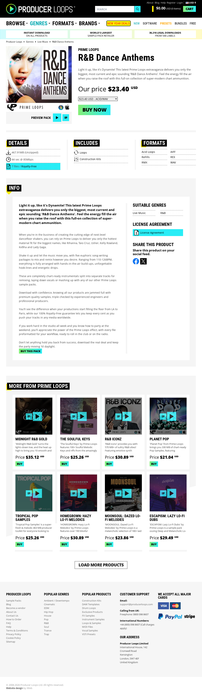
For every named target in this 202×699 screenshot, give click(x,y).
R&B (163, 213)
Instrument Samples (93, 619)
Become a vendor (15, 608)
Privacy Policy (13, 634)
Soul (46, 626)
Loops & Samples (91, 623)
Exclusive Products (92, 612)
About (150, 2)
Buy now (94, 109)
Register (171, 2)
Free (193, 23)
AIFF (172, 152)
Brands (88, 23)
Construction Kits (91, 600)
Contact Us (12, 615)
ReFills (146, 157)
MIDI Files (87, 626)
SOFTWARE (150, 23)
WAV (173, 162)
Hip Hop (48, 612)
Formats (63, 23)
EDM (46, 608)
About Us (11, 612)
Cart (189, 9)
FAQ (8, 623)
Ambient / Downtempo (56, 600)
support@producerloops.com (136, 604)
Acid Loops (148, 152)
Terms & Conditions (17, 630)
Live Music (139, 213)
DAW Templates (91, 604)
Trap (46, 634)
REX (172, 157)
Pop (46, 619)
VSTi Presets (88, 634)
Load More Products (101, 565)
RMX (144, 162)
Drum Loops (89, 608)
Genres (39, 23)
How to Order (13, 619)
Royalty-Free (29, 166)
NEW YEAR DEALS (118, 23)
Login (180, 2)
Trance (47, 630)
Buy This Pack (30, 351)
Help (163, 2)
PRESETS (166, 23)
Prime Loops (88, 49)
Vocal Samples (90, 630)
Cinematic (49, 604)
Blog (157, 2)
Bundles (181, 23)
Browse (15, 23)
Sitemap (10, 641)
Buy (19, 464)
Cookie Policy (13, 638)
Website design (14, 688)
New (137, 23)
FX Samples (88, 615)
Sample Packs (13, 600)
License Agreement (152, 232)
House (47, 615)
